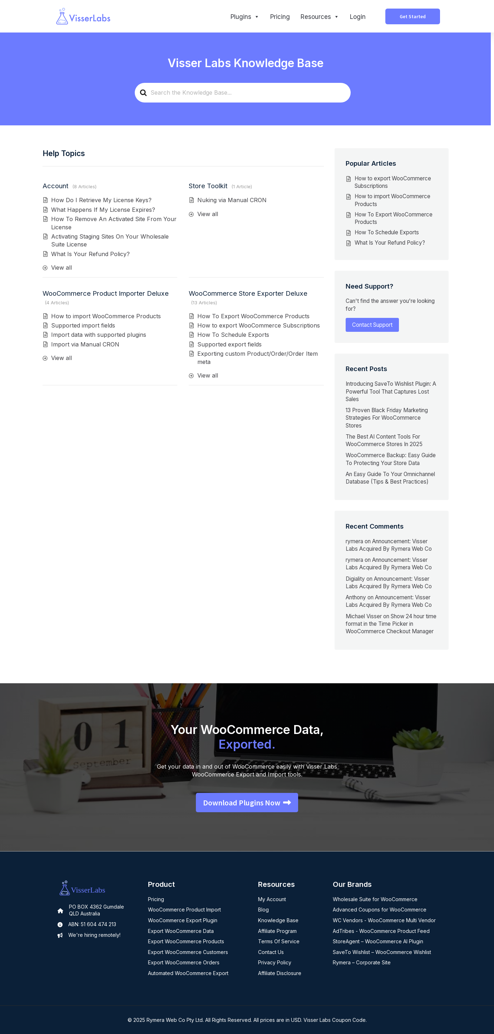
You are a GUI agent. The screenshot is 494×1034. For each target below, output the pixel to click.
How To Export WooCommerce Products (253, 316)
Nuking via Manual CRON (232, 200)
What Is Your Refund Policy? (90, 254)
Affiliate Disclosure (279, 973)
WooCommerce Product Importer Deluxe (106, 293)
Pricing (280, 16)
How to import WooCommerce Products (106, 316)
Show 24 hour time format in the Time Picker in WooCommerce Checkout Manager (391, 624)
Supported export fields (229, 344)
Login (358, 16)
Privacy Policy (274, 962)
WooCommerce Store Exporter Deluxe (248, 293)
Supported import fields (83, 325)
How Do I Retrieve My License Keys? (101, 200)
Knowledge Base (278, 920)
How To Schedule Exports (233, 334)
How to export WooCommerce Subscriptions (258, 325)
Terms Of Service (279, 941)
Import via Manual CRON (85, 344)
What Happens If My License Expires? (103, 209)
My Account (272, 899)
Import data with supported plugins (98, 334)
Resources (320, 16)
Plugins (245, 16)
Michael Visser (364, 616)
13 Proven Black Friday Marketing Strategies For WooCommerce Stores (387, 418)
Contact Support (372, 324)
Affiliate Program (277, 931)
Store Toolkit (208, 186)
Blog (263, 909)
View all (61, 267)
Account (55, 186)
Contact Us (271, 952)
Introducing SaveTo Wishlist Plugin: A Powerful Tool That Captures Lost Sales (391, 391)
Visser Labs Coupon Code (334, 1020)
